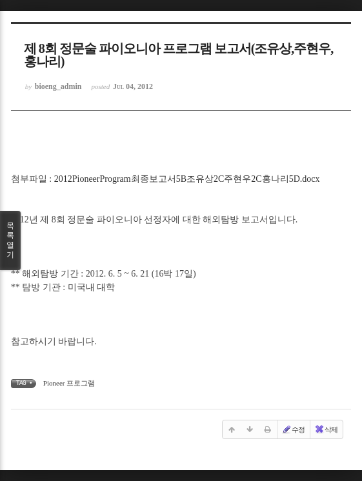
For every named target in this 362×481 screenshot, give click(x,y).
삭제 (325, 429)
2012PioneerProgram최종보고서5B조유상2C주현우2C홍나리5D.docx (187, 179)
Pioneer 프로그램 (69, 383)
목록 (10, 240)
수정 (293, 429)
